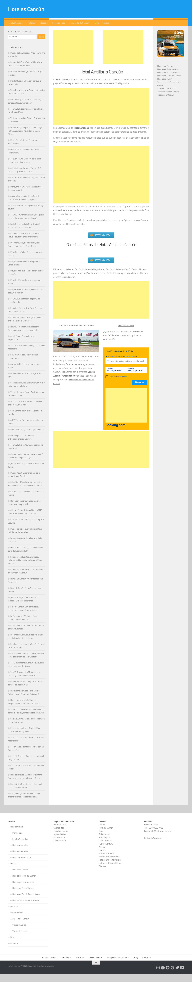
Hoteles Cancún (26, 9)
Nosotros (44, 23)
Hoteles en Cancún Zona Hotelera (26, 902)
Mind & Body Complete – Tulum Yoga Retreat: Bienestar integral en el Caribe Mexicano (25, 138)
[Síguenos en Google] (35, 30)
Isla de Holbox (59, 845)
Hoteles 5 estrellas (20, 859)
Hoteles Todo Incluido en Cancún (25, 908)
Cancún (102, 832)
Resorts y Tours (60, 832)
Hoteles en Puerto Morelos (168, 80)
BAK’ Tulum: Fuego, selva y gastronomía (26, 437)
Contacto (106, 23)
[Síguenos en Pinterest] (31, 30)
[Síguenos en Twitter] (39, 30)
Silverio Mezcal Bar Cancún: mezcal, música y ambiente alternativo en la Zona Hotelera (25, 568)
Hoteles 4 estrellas (20, 853)
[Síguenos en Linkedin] (43, 30)
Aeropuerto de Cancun (79, 23)
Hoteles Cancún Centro (21, 865)
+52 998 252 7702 (155, 836)
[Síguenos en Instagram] (22, 30)
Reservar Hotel (58, 23)
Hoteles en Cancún (165, 74)
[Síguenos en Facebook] (26, 30)
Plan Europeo (17, 841)
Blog (97, 23)
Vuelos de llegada (19, 939)
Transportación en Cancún (168, 100)
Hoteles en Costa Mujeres (23, 896)
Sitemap (102, 874)
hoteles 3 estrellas (20, 847)
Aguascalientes (59, 842)
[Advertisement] (73, 55)
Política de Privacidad (152, 846)
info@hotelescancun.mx (161, 839)
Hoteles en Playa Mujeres (168, 77)
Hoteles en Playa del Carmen (169, 84)
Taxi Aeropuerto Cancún (167, 96)
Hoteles (31, 23)
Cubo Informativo (60, 839)
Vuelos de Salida (19, 933)
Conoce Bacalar (59, 848)
